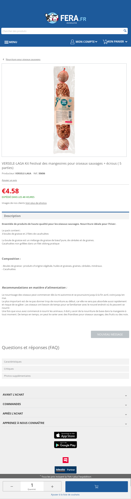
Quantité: (32, 489)
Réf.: (36, 173)
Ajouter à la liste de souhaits (65, 494)
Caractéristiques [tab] (12, 361)
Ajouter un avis (9, 180)
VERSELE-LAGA (23, 173)
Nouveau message (110, 334)
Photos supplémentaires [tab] (17, 375)
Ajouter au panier (96, 486)
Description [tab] (12, 216)
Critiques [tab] (9, 368)
